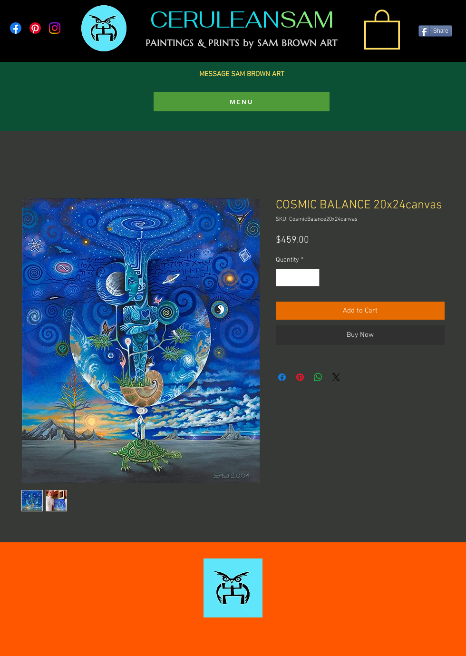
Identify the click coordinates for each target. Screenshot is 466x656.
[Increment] (312, 277)
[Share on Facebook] (282, 377)
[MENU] (242, 101)
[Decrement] (283, 277)
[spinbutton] (297, 277)
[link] (382, 28)
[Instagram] (54, 28)
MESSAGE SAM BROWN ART (241, 74)
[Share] (435, 31)
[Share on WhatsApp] (318, 377)
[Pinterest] (35, 28)
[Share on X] (336, 377)
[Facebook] (15, 28)
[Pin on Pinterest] (300, 377)
